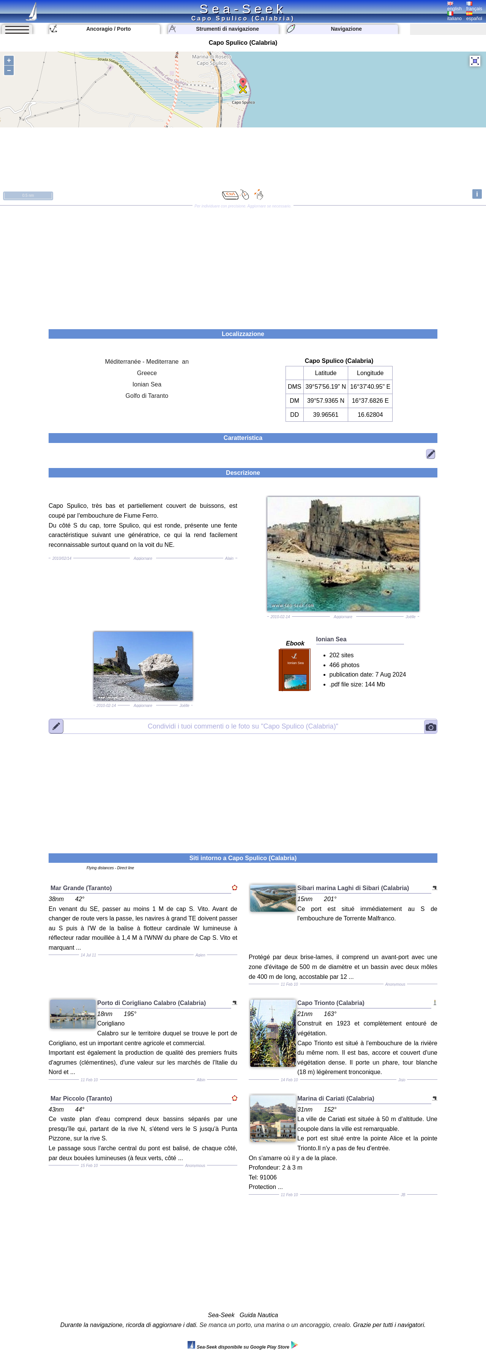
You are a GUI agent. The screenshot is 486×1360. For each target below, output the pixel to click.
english (454, 6)
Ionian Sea (147, 384)
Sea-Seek (242, 9)
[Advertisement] (243, 265)
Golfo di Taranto (147, 396)
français (474, 6)
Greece (147, 373)
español (474, 16)
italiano (454, 16)
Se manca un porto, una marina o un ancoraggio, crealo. (275, 1325)
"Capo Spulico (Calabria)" (243, 726)
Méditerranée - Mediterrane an (147, 361)
